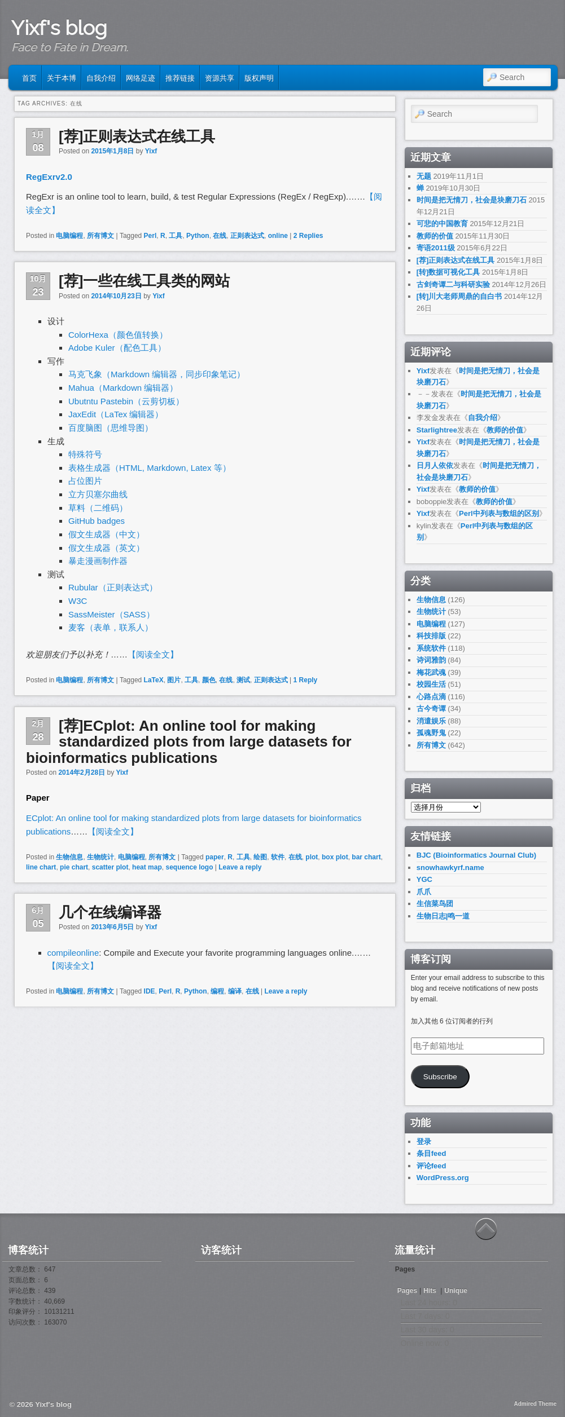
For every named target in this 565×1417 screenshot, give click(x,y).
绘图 (260, 857)
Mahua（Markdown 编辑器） (123, 387)
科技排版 (431, 636)
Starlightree (437, 430)
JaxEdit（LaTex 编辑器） (115, 414)
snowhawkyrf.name (450, 867)
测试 (243, 680)
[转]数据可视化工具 (448, 272)
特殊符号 (85, 454)
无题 (424, 176)
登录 (424, 1141)
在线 (219, 236)
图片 (174, 680)
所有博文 (100, 236)
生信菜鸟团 (435, 903)
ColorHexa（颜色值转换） (118, 334)
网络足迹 (140, 77)
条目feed (431, 1153)
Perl (150, 236)
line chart (41, 867)
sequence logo (189, 867)
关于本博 (61, 77)
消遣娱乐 (431, 721)
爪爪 (424, 892)
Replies (308, 236)
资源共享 (219, 77)
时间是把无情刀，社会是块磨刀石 (472, 200)
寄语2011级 (436, 248)
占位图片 (85, 480)
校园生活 (431, 684)
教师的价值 (435, 236)
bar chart (366, 857)
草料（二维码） (98, 508)
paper (214, 857)
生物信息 (69, 857)
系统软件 (431, 648)
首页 (29, 77)
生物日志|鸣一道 (443, 916)
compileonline (73, 952)
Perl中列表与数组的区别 (499, 513)
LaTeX (154, 680)
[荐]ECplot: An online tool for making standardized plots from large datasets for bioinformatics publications (189, 741)
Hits (430, 1291)
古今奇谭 (431, 708)
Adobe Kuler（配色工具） (117, 347)
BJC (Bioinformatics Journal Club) (476, 855)
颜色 (209, 680)
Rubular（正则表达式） (112, 587)
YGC (424, 879)
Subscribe (440, 1076)
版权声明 (259, 77)
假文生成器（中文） (106, 534)
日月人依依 (435, 465)
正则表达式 (247, 236)
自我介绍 (101, 77)
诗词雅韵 (431, 660)
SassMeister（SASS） (111, 614)
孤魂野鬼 (431, 733)
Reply (306, 680)
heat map (147, 867)
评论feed (431, 1166)
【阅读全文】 (153, 654)
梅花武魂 (431, 672)
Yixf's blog (59, 27)
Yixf (151, 151)
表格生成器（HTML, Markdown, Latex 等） (149, 468)
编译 (235, 991)
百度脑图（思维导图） (110, 427)
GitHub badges (96, 521)
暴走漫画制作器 (98, 561)
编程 (217, 991)
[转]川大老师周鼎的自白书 (459, 296)
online (278, 236)
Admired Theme (535, 1404)
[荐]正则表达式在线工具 (137, 136)
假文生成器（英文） (106, 548)
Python (197, 236)
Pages (407, 1291)
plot (311, 857)
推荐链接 (180, 77)
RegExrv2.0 (49, 177)
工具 (175, 236)
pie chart (74, 867)
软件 (277, 857)
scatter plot (110, 867)
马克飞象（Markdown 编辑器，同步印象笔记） (156, 374)
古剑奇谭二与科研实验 (453, 284)
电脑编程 (69, 236)
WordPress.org (443, 1177)
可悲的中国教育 (442, 223)
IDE (149, 991)
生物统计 (100, 857)
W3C (77, 601)
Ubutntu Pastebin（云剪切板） (126, 401)
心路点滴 (431, 696)
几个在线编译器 (110, 912)
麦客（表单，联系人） (110, 627)
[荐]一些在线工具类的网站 (144, 280)
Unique (455, 1291)
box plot (335, 857)
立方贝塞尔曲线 (98, 494)
